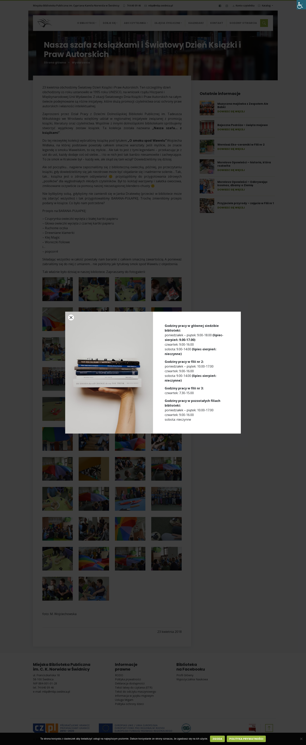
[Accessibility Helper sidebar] (301, 4)
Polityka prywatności (246, 739)
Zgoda (217, 739)
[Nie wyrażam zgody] (301, 739)
